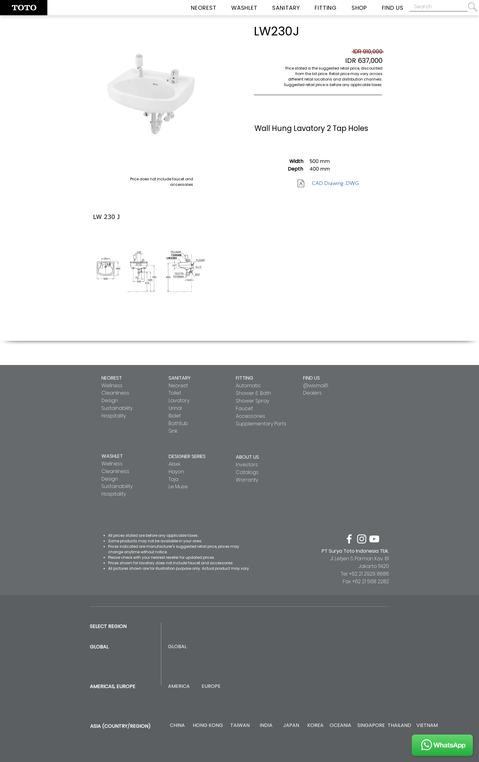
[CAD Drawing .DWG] (335, 183)
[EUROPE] (211, 686)
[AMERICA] (178, 686)
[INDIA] (266, 725)
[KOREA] (315, 725)
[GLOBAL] (177, 647)
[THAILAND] (399, 725)
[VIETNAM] (427, 725)
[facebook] (349, 539)
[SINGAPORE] (371, 725)
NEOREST (111, 377)
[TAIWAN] (240, 725)
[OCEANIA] (340, 725)
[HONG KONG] (207, 725)
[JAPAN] (291, 725)
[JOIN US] (442, 745)
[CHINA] (177, 725)
